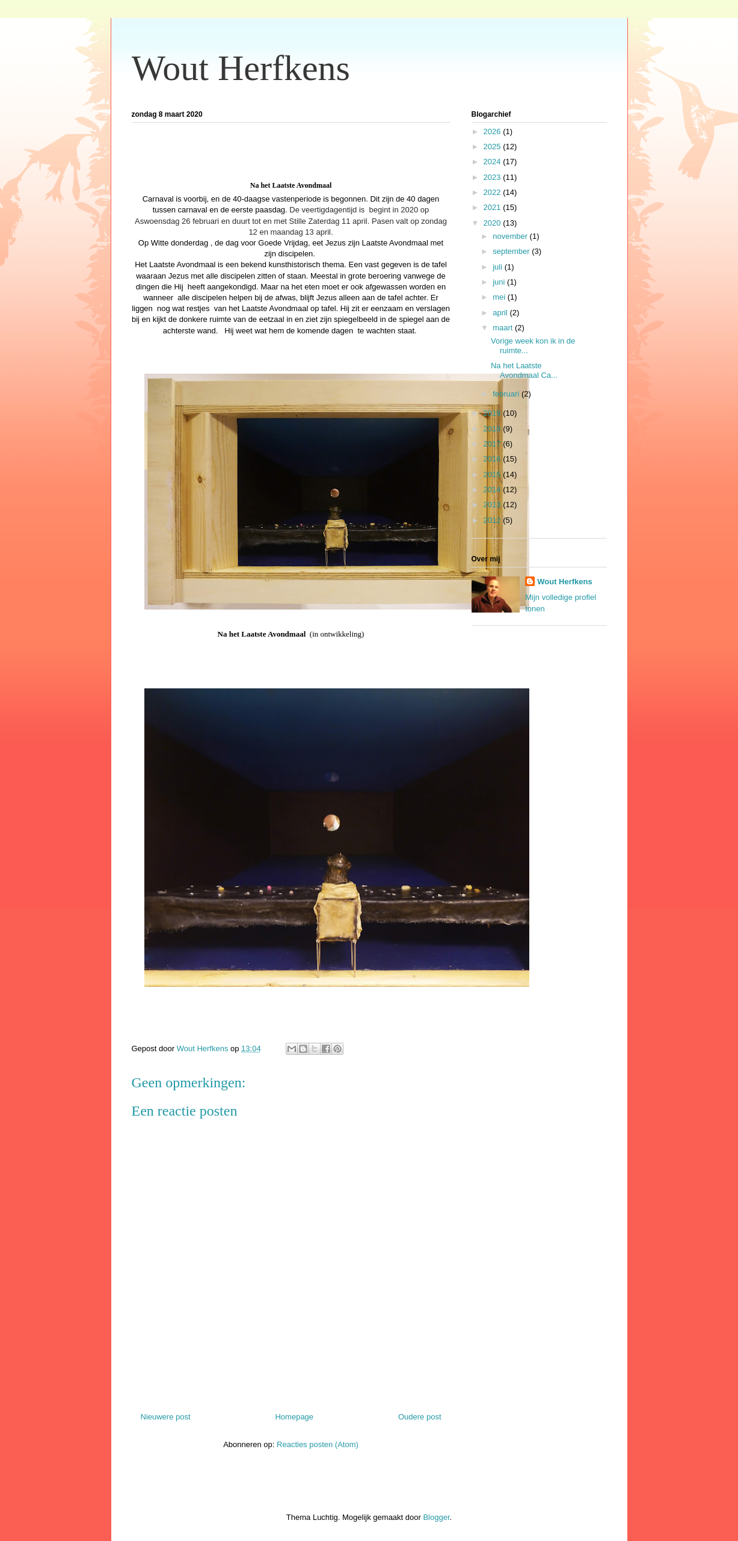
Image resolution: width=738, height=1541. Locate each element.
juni (500, 281)
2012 (493, 520)
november (511, 236)
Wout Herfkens (241, 68)
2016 (493, 458)
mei (500, 296)
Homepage (294, 1416)
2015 (493, 474)
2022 (493, 192)
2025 (493, 146)
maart (504, 327)
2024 (493, 161)
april (501, 312)
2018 (493, 428)
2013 (493, 504)
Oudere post (419, 1416)
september (512, 251)
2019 (493, 413)
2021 (493, 207)
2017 (493, 443)
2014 (493, 489)
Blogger (436, 1517)
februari (507, 393)
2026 (493, 131)
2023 (493, 177)
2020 (493, 222)
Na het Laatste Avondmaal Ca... (524, 370)
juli (499, 266)
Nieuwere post (166, 1416)
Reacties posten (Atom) (317, 1444)
